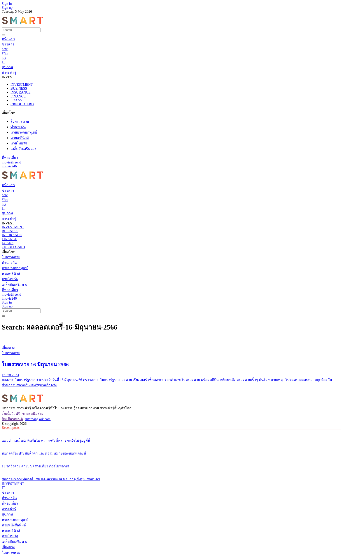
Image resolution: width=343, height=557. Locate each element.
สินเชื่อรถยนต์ (12, 419)
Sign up (7, 7)
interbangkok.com (38, 419)
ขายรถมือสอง (33, 413)
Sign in (7, 3)
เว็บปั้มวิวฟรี (11, 413)
